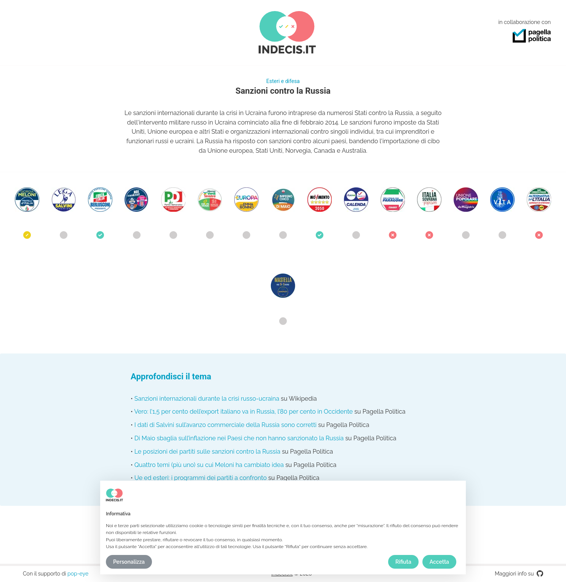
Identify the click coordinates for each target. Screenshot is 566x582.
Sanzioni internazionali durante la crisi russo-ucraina (206, 398)
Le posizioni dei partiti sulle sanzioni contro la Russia (207, 451)
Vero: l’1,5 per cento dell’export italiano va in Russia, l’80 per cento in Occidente (243, 411)
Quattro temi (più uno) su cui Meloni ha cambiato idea (209, 464)
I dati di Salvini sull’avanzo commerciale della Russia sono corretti (225, 425)
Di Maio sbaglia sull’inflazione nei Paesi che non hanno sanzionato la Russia (239, 438)
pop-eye (77, 574)
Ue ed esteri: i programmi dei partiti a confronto (200, 477)
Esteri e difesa (283, 81)
